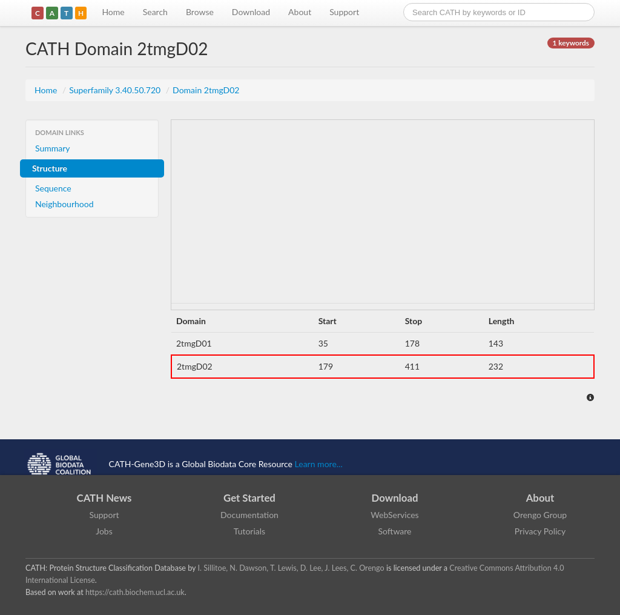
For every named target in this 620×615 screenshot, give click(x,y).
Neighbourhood (64, 204)
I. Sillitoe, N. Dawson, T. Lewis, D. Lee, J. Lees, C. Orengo (291, 568)
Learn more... (319, 464)
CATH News (104, 497)
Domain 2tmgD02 (206, 90)
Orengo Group (540, 515)
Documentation (249, 515)
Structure (49, 168)
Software (395, 531)
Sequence (53, 188)
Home (113, 12)
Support (344, 12)
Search (155, 12)
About (299, 12)
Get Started (249, 497)
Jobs (104, 531)
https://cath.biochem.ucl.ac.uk (135, 592)
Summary (52, 148)
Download (251, 12)
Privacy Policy (540, 531)
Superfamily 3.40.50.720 (116, 90)
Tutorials (249, 531)
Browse (200, 12)
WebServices (394, 515)
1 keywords (571, 42)
